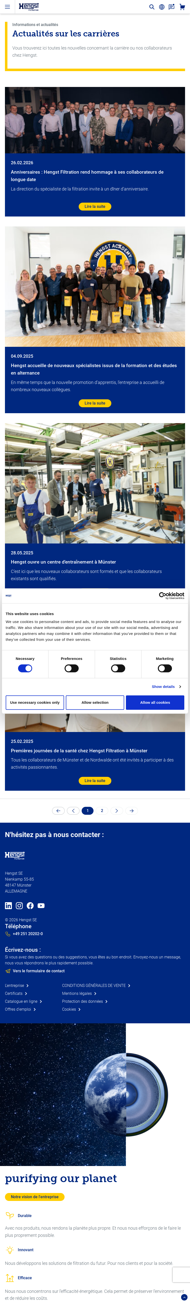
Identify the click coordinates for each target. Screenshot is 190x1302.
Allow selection (94, 702)
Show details (163, 686)
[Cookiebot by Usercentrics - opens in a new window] (162, 595)
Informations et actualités (35, 24)
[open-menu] (7, 7)
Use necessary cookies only (35, 702)
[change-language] (162, 7)
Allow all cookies (155, 702)
